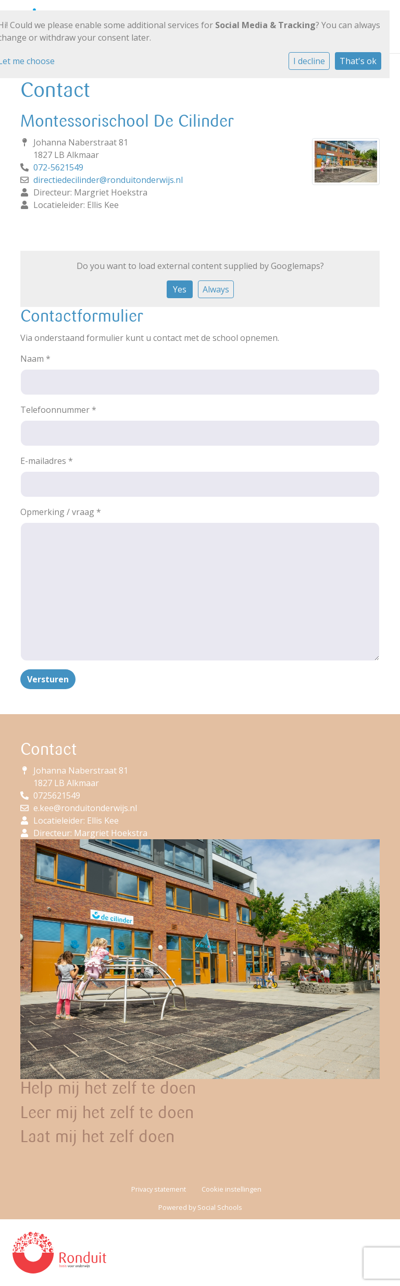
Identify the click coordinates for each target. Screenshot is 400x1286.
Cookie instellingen (231, 1189)
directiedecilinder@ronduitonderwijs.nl (108, 180)
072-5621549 (58, 167)
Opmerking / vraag (60, 512)
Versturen (48, 679)
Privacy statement (158, 1189)
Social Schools (219, 1207)
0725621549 (56, 795)
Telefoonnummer (58, 409)
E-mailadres (46, 461)
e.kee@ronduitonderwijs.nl (85, 808)
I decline (309, 61)
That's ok (358, 61)
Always (216, 289)
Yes (179, 289)
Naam (35, 358)
